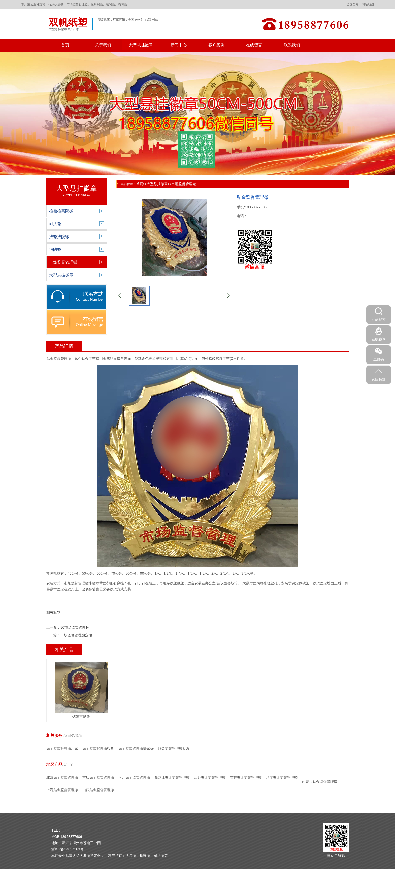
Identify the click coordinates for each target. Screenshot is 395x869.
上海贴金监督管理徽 (62, 790)
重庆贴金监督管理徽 (98, 777)
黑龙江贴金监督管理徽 (172, 777)
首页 (65, 45)
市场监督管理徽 (183, 184)
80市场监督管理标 (74, 627)
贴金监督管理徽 (58, 359)
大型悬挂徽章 (141, 45)
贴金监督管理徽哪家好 (136, 748)
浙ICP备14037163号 (67, 849)
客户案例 (216, 45)
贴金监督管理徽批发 (174, 748)
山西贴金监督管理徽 (98, 790)
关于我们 (103, 45)
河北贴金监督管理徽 (134, 777)
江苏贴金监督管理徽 (210, 777)
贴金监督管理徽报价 (98, 748)
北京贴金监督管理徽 (62, 777)
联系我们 (292, 45)
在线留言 (254, 45)
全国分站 (353, 4)
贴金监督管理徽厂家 (62, 748)
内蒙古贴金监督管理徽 (319, 782)
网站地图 (368, 4)
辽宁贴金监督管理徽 (282, 777)
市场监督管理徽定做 (76, 635)
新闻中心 (179, 45)
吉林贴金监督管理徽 (246, 777)
